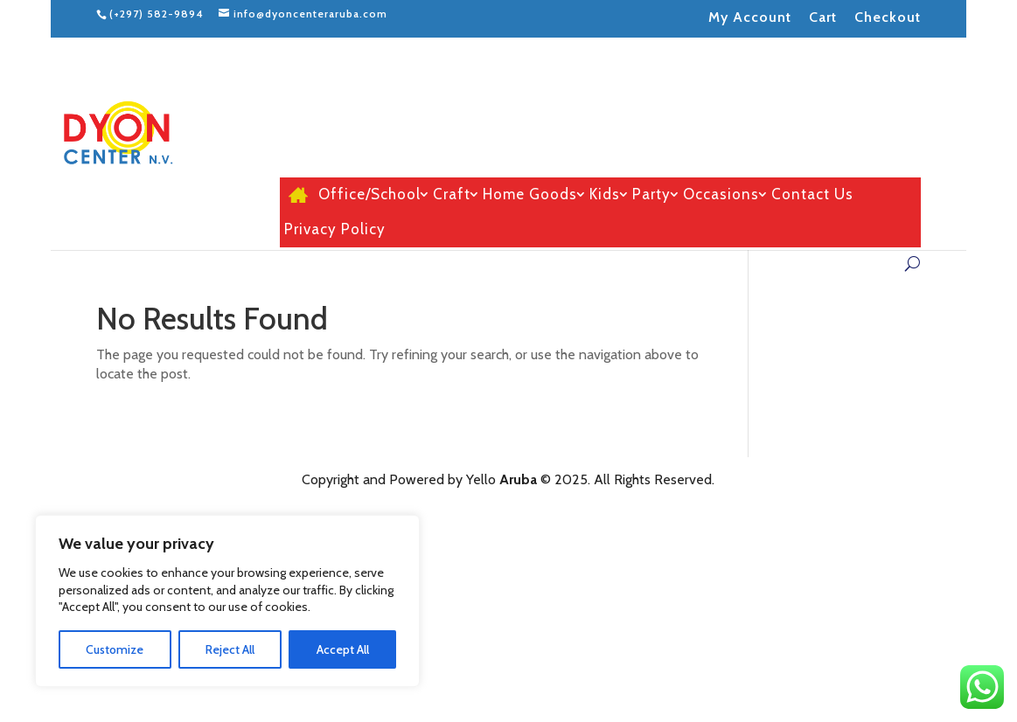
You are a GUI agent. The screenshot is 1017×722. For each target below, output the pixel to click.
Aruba (518, 479)
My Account (749, 17)
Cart (823, 17)
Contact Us (812, 195)
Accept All (343, 649)
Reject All (229, 649)
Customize (114, 649)
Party (651, 195)
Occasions (721, 195)
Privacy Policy (335, 230)
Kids (604, 195)
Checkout (887, 17)
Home (295, 195)
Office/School (369, 195)
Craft (451, 195)
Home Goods (530, 195)
